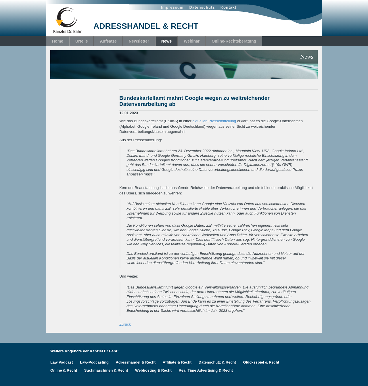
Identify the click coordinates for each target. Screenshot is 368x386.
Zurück (125, 324)
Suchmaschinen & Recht (106, 370)
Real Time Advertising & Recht (206, 370)
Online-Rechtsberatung (234, 41)
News (166, 41)
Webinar (192, 41)
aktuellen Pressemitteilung (214, 121)
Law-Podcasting (94, 362)
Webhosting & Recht (153, 370)
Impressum (172, 7)
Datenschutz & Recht (217, 362)
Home (57, 41)
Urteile (81, 41)
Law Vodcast (61, 362)
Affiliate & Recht (177, 362)
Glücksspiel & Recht (261, 362)
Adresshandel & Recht (136, 362)
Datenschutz (201, 7)
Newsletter (139, 41)
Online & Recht (63, 370)
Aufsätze (108, 41)
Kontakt (228, 7)
